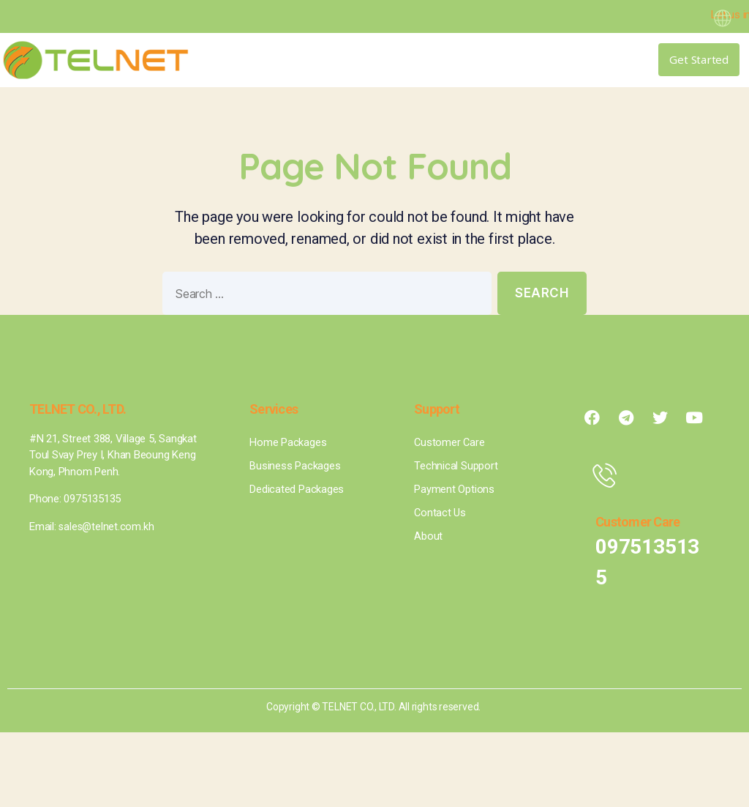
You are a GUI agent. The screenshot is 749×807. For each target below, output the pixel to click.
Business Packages (294, 465)
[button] (560, 60)
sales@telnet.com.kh (107, 526)
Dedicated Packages (296, 489)
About (428, 536)
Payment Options (454, 489)
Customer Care (450, 442)
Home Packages (287, 442)
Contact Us (440, 512)
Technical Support (455, 465)
